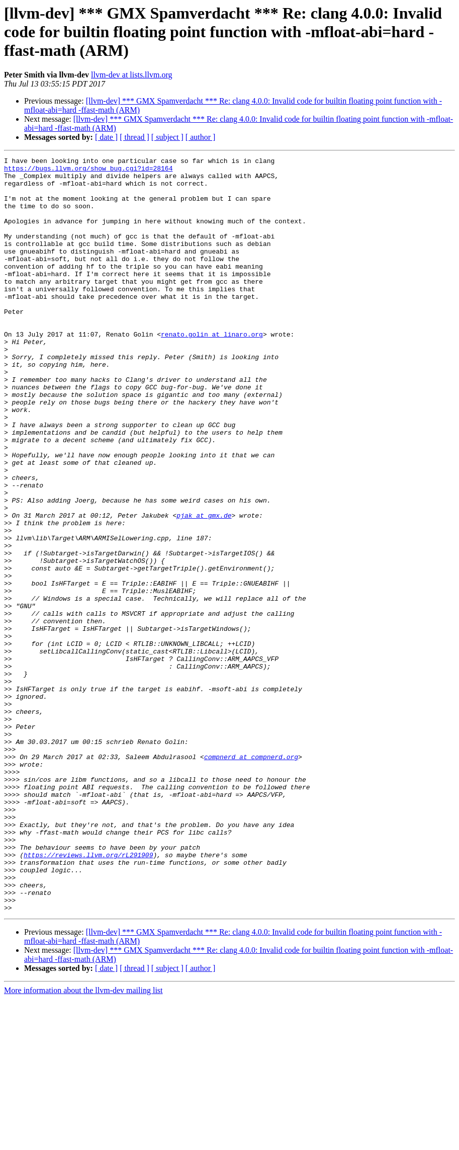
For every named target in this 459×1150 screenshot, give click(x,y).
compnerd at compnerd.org (251, 877)
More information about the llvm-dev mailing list (83, 1141)
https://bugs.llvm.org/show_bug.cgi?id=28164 (88, 171)
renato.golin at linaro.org (212, 370)
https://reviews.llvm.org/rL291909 (88, 995)
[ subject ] (167, 137)
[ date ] (106, 137)
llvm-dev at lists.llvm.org (131, 74)
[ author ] (201, 137)
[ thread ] (134, 137)
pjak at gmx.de (203, 587)
